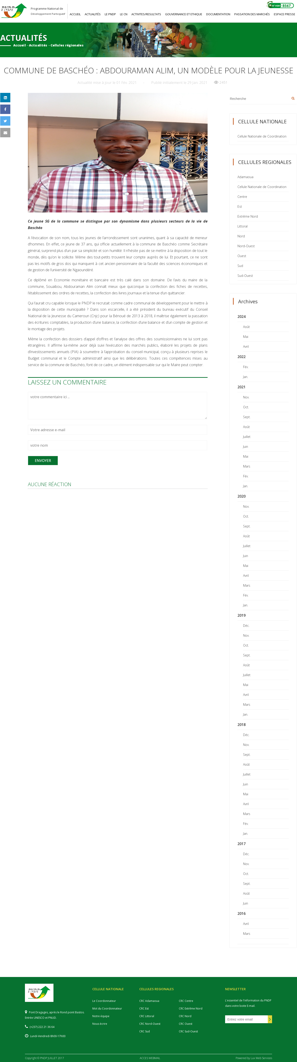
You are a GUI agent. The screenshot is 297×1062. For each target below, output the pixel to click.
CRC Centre (186, 1001)
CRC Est (144, 1008)
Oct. (246, 407)
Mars (246, 466)
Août (246, 327)
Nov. (246, 397)
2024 (241, 316)
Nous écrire (99, 1024)
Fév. (245, 367)
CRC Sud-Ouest (188, 1031)
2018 (241, 724)
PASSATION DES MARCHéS (252, 14)
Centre (242, 196)
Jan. (245, 377)
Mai (245, 336)
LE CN (123, 14)
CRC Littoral (146, 1016)
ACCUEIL (75, 14)
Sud (240, 266)
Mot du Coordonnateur (107, 1008)
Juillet (246, 437)
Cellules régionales (67, 45)
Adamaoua (245, 177)
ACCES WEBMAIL (150, 1058)
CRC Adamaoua (149, 1001)
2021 (241, 387)
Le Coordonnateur (104, 1001)
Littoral (242, 226)
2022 (241, 356)
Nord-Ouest (246, 246)
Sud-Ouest (245, 275)
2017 (241, 843)
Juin (245, 446)
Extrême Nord (247, 216)
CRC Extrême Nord (190, 1008)
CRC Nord (185, 1016)
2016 (241, 913)
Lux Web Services (261, 1058)
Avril (246, 346)
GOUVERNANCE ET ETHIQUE (183, 14)
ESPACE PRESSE (284, 14)
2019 (241, 615)
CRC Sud (144, 1031)
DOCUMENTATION (218, 14)
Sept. (246, 417)
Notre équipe (100, 1016)
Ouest (241, 256)
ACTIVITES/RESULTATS (146, 14)
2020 (241, 496)
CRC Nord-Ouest (149, 1024)
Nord (241, 236)
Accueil (19, 45)
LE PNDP (110, 14)
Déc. (246, 625)
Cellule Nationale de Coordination (261, 136)
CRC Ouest (185, 1024)
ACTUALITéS (93, 14)
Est (239, 206)
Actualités (38, 45)
